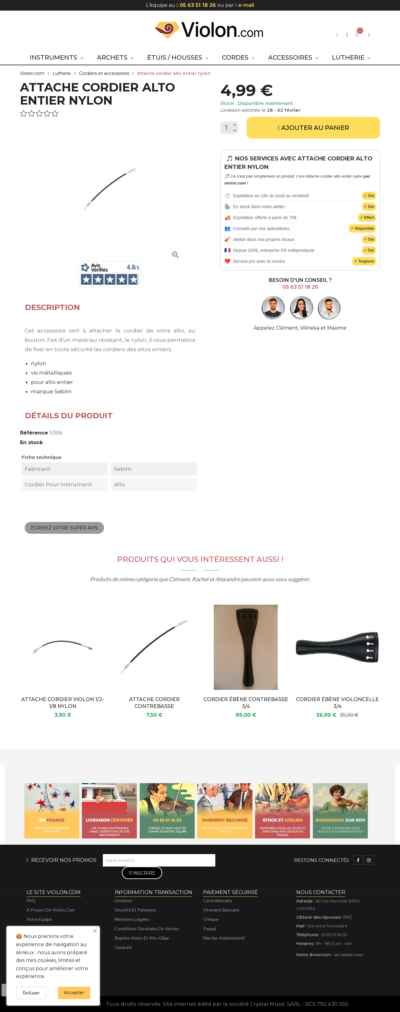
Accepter (74, 992)
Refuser (31, 993)
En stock (31, 442)
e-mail (246, 5)
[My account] (369, 35)
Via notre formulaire (327, 925)
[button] (347, 35)
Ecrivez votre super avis (64, 528)
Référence (34, 433)
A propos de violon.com (51, 909)
